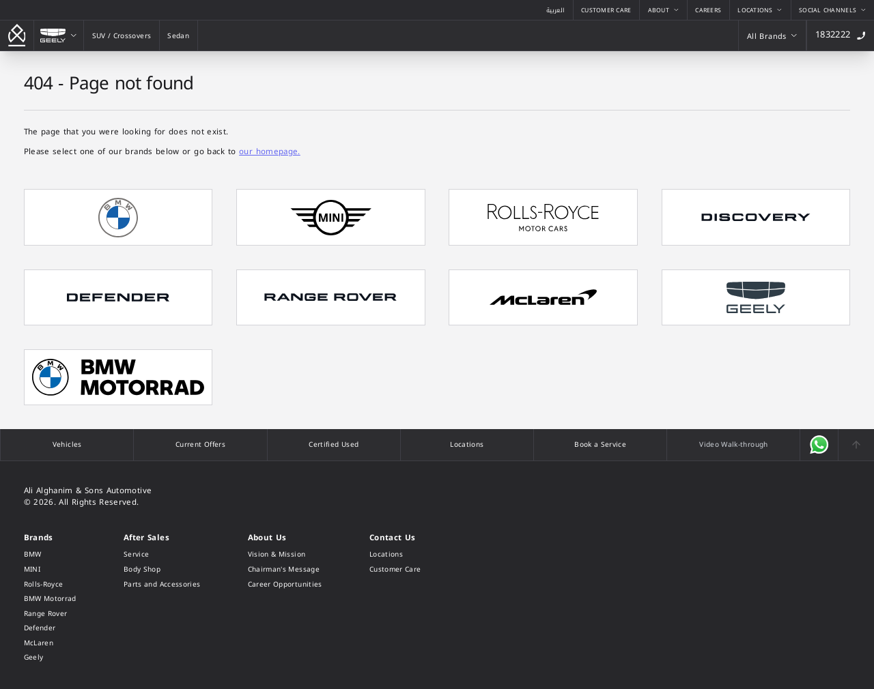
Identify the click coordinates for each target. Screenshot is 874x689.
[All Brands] (774, 35)
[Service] (162, 554)
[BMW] (50, 554)
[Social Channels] (832, 10)
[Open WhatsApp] (819, 444)
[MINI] (50, 569)
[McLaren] (50, 643)
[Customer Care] (607, 10)
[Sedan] (178, 35)
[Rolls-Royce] (50, 584)
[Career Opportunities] (285, 584)
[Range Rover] (50, 614)
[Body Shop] (162, 569)
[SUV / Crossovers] (121, 35)
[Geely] (58, 35)
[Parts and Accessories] (162, 584)
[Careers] (708, 10)
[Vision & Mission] (285, 554)
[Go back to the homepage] (16, 35)
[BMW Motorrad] (50, 599)
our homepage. (269, 151)
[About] (663, 10)
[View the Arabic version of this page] (556, 10)
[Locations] (760, 10)
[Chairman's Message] (285, 569)
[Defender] (50, 628)
